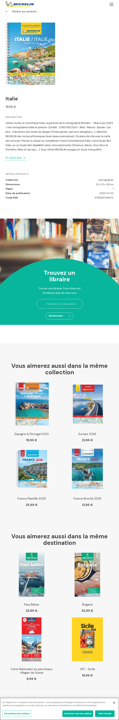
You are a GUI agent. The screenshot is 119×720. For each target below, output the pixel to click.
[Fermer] (114, 702)
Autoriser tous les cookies (77, 713)
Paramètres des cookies (16, 713)
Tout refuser (105, 713)
